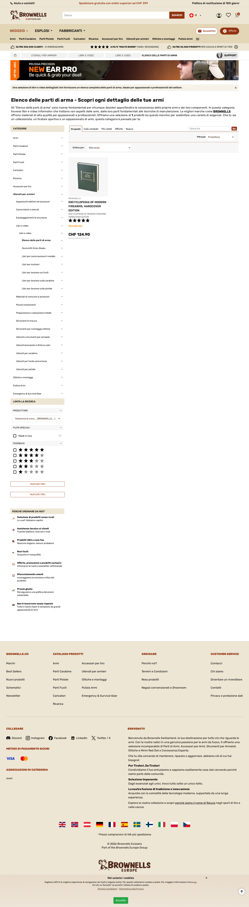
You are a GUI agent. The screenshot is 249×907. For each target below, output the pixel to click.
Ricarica (93, 38)
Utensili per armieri (137, 38)
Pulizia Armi (185, 38)
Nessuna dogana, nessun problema (35, 543)
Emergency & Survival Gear (99, 695)
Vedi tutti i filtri (37, 484)
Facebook (58, 738)
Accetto (121, 900)
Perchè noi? (149, 663)
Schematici (13, 687)
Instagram (35, 738)
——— (198, 38)
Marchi (10, 663)
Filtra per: (201, 137)
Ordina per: (79, 147)
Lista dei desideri (229, 15)
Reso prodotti (150, 679)
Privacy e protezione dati (227, 695)
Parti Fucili (63, 38)
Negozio (17, 31)
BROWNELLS (222, 111)
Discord (14, 738)
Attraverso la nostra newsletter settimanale (39, 566)
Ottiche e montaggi (163, 38)
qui (194, 882)
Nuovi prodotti (15, 679)
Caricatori (79, 38)
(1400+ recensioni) (134, 47)
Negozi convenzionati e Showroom (164, 687)
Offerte (232, 30)
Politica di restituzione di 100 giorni (215, 3)
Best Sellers (13, 671)
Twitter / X (100, 738)
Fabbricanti (70, 31)
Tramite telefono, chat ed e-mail (33, 531)
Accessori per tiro (112, 39)
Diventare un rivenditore (226, 679)
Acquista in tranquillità (29, 554)
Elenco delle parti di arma (78, 238)
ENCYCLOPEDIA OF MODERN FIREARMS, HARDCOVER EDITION (87, 206)
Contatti (216, 687)
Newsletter (13, 695)
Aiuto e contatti (22, 3)
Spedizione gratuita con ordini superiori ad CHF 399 (113, 3)
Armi (13, 38)
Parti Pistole (46, 38)
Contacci (216, 663)
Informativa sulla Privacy (131, 889)
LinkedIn (79, 738)
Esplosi (42, 31)
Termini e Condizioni (155, 671)
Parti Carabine (27, 38)
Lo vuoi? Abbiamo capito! (30, 520)
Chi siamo (217, 671)
